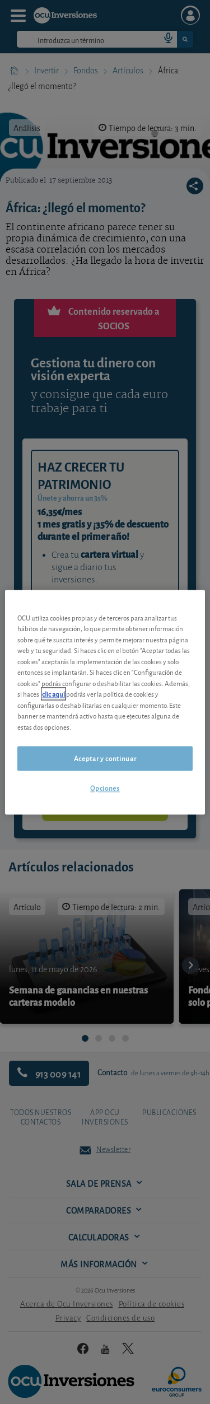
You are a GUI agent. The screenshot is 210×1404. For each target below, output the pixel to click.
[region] (104, 702)
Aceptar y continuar (105, 758)
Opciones (104, 788)
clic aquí (53, 694)
